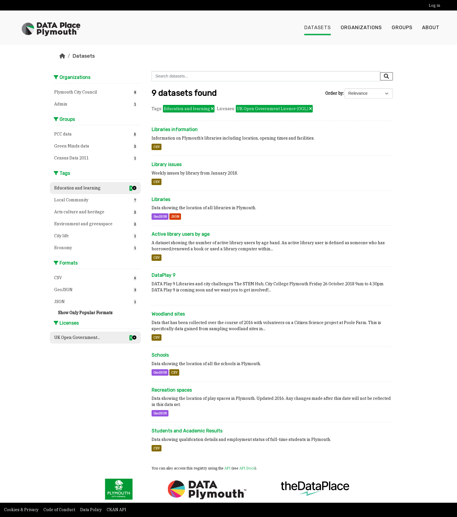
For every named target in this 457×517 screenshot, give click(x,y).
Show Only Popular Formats (85, 312)
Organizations (361, 28)
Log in (434, 5)
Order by (334, 93)
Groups (402, 28)
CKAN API (116, 509)
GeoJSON (160, 216)
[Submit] (386, 76)
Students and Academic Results (187, 431)
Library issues (167, 164)
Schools (160, 355)
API (227, 468)
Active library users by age (181, 234)
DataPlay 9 (163, 275)
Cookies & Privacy (21, 509)
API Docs (247, 468)
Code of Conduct (59, 509)
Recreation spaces (172, 390)
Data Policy (91, 509)
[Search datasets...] (266, 76)
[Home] (62, 56)
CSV (156, 147)
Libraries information (175, 129)
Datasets (317, 28)
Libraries (161, 199)
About (431, 28)
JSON (175, 216)
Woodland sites (168, 314)
